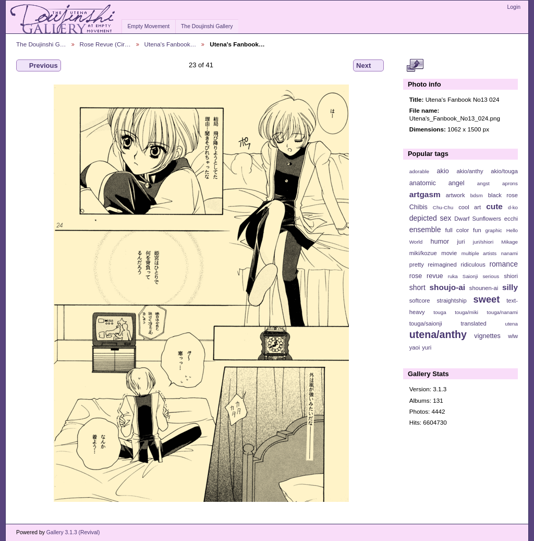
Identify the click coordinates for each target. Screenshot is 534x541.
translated (473, 323)
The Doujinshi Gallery (207, 26)
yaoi (414, 347)
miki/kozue (423, 253)
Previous (38, 66)
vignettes (487, 336)
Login (513, 7)
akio (443, 171)
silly (510, 287)
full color (457, 230)
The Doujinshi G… (41, 44)
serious (490, 276)
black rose (503, 195)
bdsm (476, 195)
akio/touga (504, 171)
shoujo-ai (448, 287)
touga (439, 312)
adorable (419, 171)
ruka (453, 276)
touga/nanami (502, 312)
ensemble (425, 229)
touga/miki (466, 312)
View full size (415, 65)
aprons (510, 183)
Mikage (509, 242)
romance (503, 264)
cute (494, 206)
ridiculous (472, 264)
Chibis (418, 207)
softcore (419, 300)
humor (439, 241)
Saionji (470, 276)
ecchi (511, 218)
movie (449, 253)
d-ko (513, 207)
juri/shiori (483, 242)
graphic (494, 230)
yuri (426, 347)
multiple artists (479, 253)
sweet (487, 299)
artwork (455, 195)
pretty (416, 264)
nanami (509, 253)
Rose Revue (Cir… (105, 44)
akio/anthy (469, 171)
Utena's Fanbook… (170, 44)
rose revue (426, 276)
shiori (511, 276)
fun (477, 230)
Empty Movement (148, 26)
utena (511, 324)
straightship (451, 300)
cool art (469, 207)
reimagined (442, 264)
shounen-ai (484, 288)
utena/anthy (438, 334)
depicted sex (430, 218)
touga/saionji (425, 323)
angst (483, 183)
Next (368, 66)
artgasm (425, 194)
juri (461, 241)
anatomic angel (437, 183)
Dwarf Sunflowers (477, 218)
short (417, 287)
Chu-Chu (443, 207)
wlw (513, 336)
